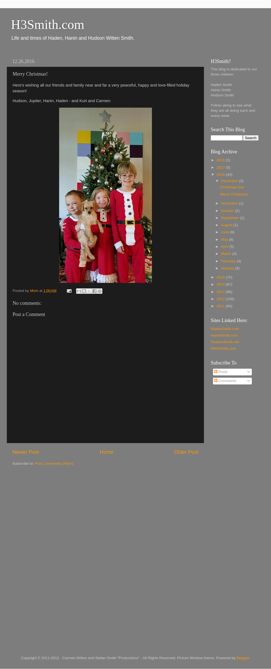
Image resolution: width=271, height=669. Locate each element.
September (230, 218)
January (228, 268)
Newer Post (25, 452)
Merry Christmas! (234, 194)
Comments (225, 381)
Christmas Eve (232, 187)
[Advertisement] (233, 477)
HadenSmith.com (225, 329)
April (225, 247)
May (225, 239)
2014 (221, 284)
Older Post (186, 452)
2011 (221, 306)
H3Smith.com (47, 24)
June (225, 232)
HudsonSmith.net (225, 342)
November (230, 203)
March (226, 254)
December (230, 181)
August (227, 225)
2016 (221, 175)
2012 (221, 299)
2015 (221, 277)
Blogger (243, 658)
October (228, 211)
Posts (221, 372)
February (229, 261)
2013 (221, 292)
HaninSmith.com (224, 335)
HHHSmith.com (223, 348)
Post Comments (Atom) (54, 463)
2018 (221, 160)
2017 (221, 167)
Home (106, 452)
